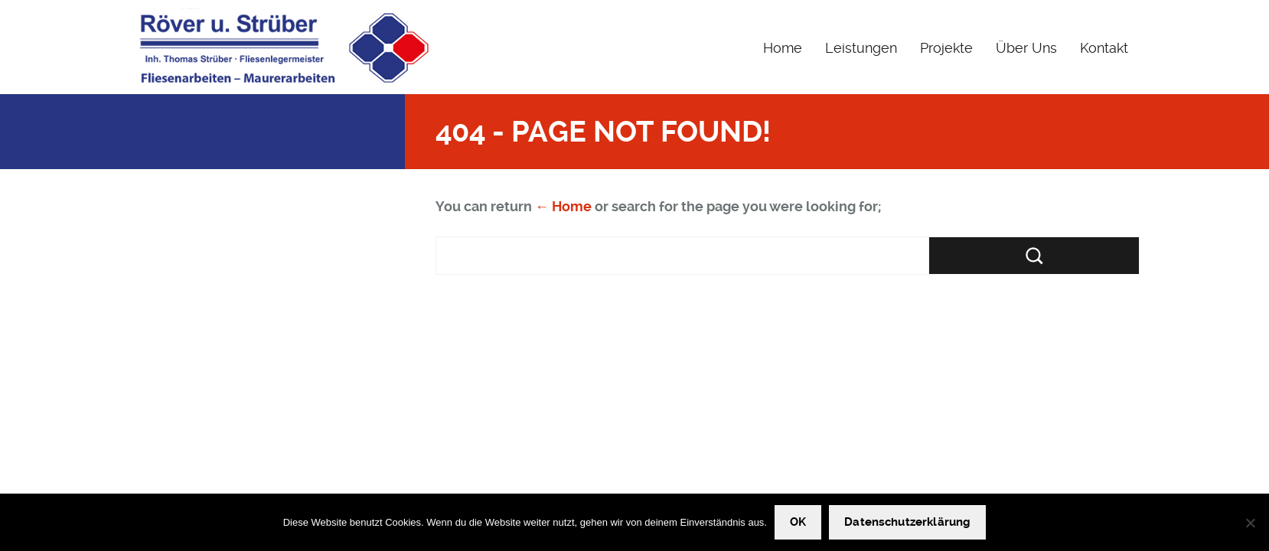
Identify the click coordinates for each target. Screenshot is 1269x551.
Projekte (946, 48)
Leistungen (861, 48)
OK (798, 522)
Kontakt (1104, 48)
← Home (563, 206)
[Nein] (1250, 522)
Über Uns (1026, 48)
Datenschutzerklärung (907, 522)
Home (782, 48)
